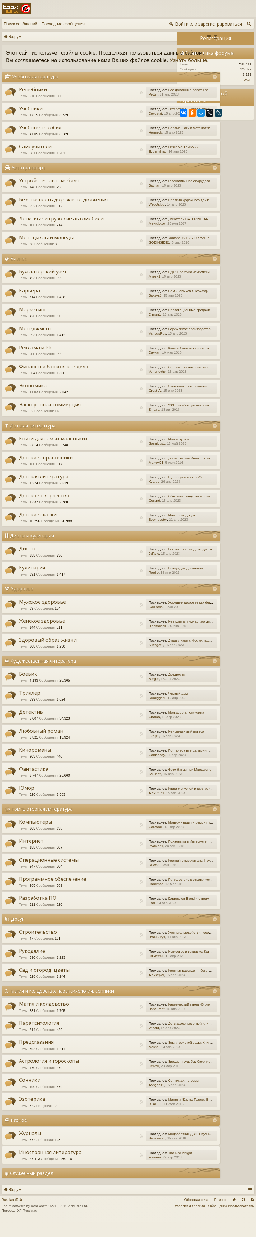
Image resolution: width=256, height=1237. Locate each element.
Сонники (29, 1094)
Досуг (17, 934)
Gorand (108, 515)
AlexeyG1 (109, 477)
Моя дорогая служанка (140, 727)
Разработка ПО (37, 912)
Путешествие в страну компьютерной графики (158, 894)
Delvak (107, 1081)
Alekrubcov (110, 236)
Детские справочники (46, 472)
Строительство (38, 946)
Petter (106, 102)
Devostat (108, 121)
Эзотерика (32, 1113)
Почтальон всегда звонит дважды (148, 765)
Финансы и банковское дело (53, 381)
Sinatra (107, 424)
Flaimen (108, 1172)
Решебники (33, 96)
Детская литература (32, 440)
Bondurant (110, 1024)
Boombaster (111, 534)
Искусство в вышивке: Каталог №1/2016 (153, 966)
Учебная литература (35, 84)
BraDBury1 (110, 952)
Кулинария (32, 582)
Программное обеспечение (52, 893)
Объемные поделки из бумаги (145, 511)
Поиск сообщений (20, 24)
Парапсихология (39, 1037)
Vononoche (110, 386)
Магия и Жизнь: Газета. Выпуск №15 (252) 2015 (159, 1114)
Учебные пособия (40, 135)
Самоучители (35, 154)
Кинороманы (35, 764)
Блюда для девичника (139, 583)
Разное (19, 1135)
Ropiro (107, 587)
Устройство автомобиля (49, 188)
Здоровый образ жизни (48, 654)
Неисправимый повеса (140, 746)
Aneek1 (108, 291)
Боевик (28, 688)
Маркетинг (32, 324)
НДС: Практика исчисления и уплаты (151, 287)
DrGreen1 (109, 971)
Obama (107, 732)
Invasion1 (109, 861)
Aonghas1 (110, 1100)
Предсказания (36, 1056)
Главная (234, 1214)
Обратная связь (196, 1214)
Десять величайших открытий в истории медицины (162, 473)
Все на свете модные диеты (144, 564)
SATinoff (108, 789)
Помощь (221, 1214)
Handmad (109, 899)
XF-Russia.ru (27, 1225)
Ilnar (105, 918)
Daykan (108, 367)
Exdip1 (107, 751)
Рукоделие (32, 965)
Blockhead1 (111, 640)
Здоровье (22, 603)
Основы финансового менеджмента (150, 382)
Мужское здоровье (42, 616)
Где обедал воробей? (139, 492)
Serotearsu (110, 1153)
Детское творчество (44, 510)
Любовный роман (41, 745)
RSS (95, 100)
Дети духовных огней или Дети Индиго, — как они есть (165, 1038)
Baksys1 (108, 310)
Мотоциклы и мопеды (46, 252)
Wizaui (107, 1043)
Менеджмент (35, 343)
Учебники (31, 116)
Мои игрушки (132, 454)
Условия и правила (190, 1221)
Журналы (30, 1147)
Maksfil (107, 1062)
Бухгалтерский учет (43, 286)
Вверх (243, 1214)
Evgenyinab (111, 159)
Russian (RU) (12, 1214)
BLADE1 (108, 1119)
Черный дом (131, 708)
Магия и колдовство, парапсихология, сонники (62, 1006)
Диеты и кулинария (32, 550)
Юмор (26, 802)
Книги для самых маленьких (53, 453)
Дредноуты (130, 689)
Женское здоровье (42, 635)
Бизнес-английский (137, 154)
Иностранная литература (50, 1166)
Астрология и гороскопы (49, 1075)
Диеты (27, 563)
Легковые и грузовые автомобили (45, 232)
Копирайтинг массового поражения (149, 363)
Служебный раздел (31, 1188)
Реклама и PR (35, 362)
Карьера (29, 305)
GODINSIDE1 (112, 257)
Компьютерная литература (42, 824)
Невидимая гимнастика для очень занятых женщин (162, 636)
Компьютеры (35, 836)
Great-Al (108, 405)
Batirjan (108, 193)
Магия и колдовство (44, 1018)
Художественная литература (43, 675)
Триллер (29, 707)
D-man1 (108, 329)
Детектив (31, 726)
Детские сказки (38, 529)
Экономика (33, 400)
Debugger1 (110, 713)
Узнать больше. (83, 68)
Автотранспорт (28, 175)
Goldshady (110, 770)
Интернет (31, 855)
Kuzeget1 (109, 659)
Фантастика (33, 783)
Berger (107, 694)
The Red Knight (133, 1167)
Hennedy (109, 140)
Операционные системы (49, 874)
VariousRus (110, 348)
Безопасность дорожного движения (50, 210)
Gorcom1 (109, 842)
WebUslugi (110, 214)
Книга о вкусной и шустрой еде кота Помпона (157, 803)
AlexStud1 (110, 808)
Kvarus (107, 496)
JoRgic (107, 568)
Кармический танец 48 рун (143, 1019)
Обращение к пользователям (231, 1221)
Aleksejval (110, 990)
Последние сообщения (63, 24)
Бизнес (18, 273)
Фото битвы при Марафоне (143, 784)
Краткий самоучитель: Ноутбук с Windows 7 (156, 875)
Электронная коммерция (50, 419)
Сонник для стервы (137, 1095)
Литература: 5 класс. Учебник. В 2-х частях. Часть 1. (163, 116)
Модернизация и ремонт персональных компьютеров (164, 837)
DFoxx (107, 880)
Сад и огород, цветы (44, 984)
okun (247, 79)
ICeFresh (109, 621)
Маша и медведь (135, 530)
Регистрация (215, 38)
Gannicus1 (110, 458)
